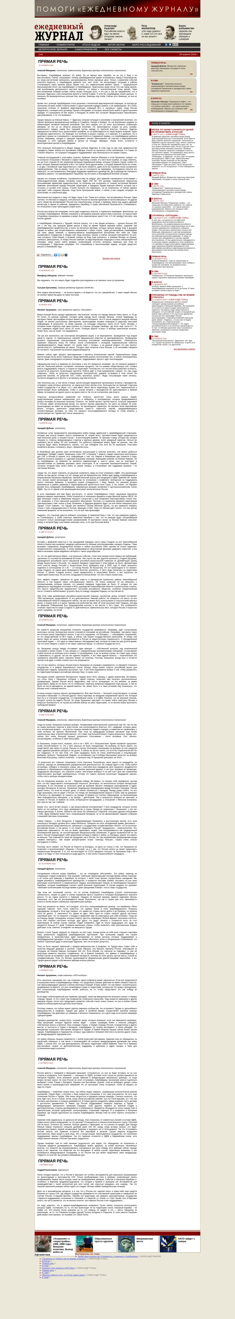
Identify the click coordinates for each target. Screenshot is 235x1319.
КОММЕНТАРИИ (66, 44)
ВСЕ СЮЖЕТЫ (113, 49)
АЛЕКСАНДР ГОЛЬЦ (175, 134)
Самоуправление (86, 49)
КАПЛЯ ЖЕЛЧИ (116, 44)
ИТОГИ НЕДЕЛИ (91, 44)
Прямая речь (159, 173)
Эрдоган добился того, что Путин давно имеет (63, 1275)
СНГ (41, 54)
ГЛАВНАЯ (43, 44)
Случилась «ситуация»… (166, 215)
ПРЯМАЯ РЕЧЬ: (159, 63)
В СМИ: (154, 80)
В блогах (157, 199)
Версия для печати (111, 258)
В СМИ (155, 184)
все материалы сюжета (184, 349)
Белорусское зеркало (52, 49)
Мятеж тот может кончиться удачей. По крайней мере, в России (173, 131)
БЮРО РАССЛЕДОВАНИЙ (146, 44)
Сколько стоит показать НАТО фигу (58, 1268)
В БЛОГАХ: (156, 98)
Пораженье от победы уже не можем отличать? (64, 1259)
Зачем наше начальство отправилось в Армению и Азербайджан (108, 1256)
